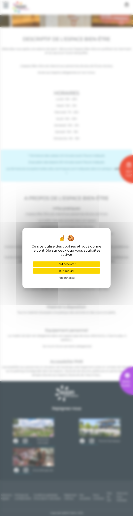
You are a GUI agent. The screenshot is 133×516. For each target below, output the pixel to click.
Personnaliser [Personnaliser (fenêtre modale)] (66, 277)
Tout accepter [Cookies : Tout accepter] (66, 264)
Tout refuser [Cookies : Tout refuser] (66, 270)
